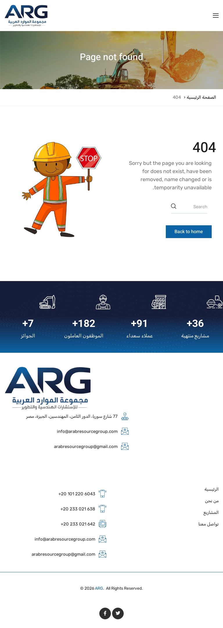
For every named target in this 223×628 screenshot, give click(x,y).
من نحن (212, 500)
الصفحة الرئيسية (201, 97)
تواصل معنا (208, 524)
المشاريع (211, 512)
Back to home (189, 231)
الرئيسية (211, 489)
